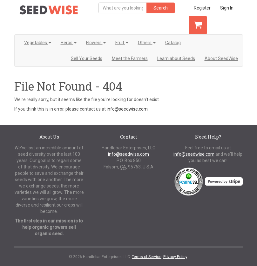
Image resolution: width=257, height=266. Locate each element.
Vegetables (37, 42)
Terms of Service (146, 257)
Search (160, 7)
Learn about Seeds (176, 58)
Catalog (173, 42)
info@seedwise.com (127, 109)
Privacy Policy (175, 257)
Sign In (226, 7)
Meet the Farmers (130, 58)
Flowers (96, 42)
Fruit (121, 42)
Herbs (69, 42)
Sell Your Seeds (86, 58)
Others (147, 42)
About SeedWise (221, 58)
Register (202, 7)
